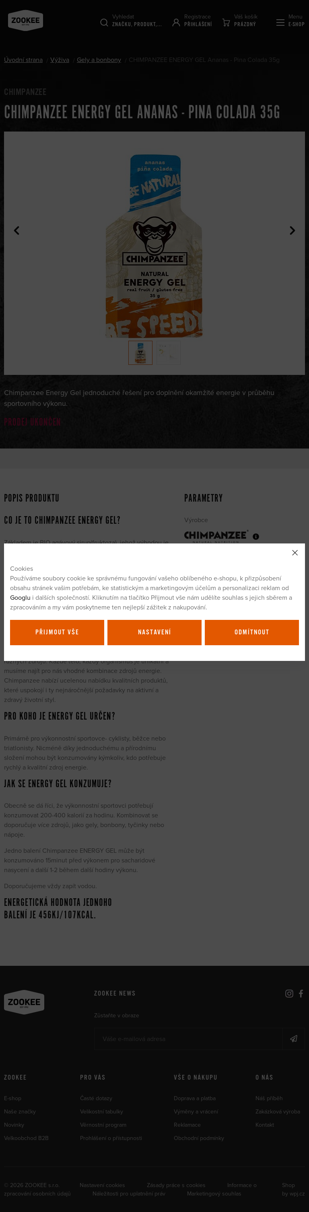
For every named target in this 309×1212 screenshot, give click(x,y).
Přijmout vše (57, 632)
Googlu (20, 597)
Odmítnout (252, 632)
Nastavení (154, 632)
